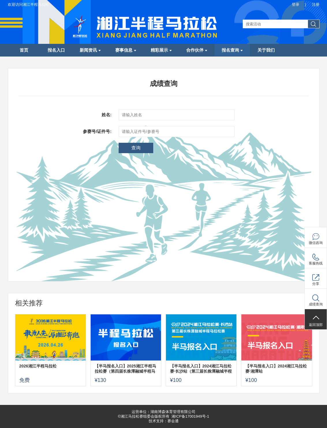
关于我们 (266, 50)
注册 (315, 4)
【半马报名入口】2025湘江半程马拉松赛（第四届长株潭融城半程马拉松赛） (125, 369)
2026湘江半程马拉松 (38, 366)
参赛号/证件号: (97, 131)
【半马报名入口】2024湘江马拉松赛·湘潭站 (276, 368)
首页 (24, 50)
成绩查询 (316, 304)
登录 (295, 4)
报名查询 (232, 50)
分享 (315, 284)
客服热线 (316, 263)
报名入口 (56, 50)
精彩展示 (161, 50)
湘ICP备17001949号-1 (190, 416)
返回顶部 (316, 325)
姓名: (107, 114)
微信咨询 (316, 243)
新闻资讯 (90, 50)
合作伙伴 (196, 50)
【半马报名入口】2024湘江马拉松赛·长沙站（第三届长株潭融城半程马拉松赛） (201, 369)
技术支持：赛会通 (164, 421)
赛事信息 (125, 50)
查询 (136, 147)
